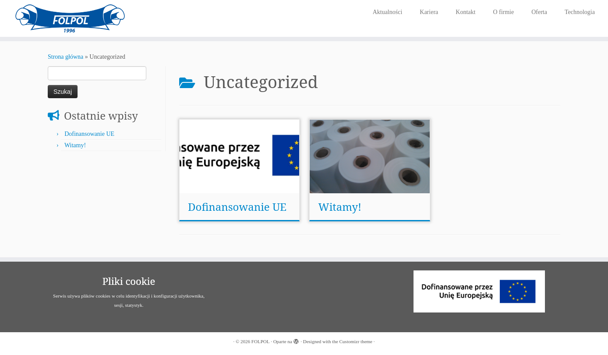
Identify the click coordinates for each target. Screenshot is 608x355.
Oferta (539, 12)
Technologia (580, 12)
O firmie (503, 12)
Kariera (429, 12)
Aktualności (388, 12)
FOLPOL (260, 341)
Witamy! (75, 145)
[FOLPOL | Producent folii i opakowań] (70, 18)
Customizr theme (355, 341)
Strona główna (65, 56)
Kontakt (465, 12)
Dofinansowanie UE (89, 134)
